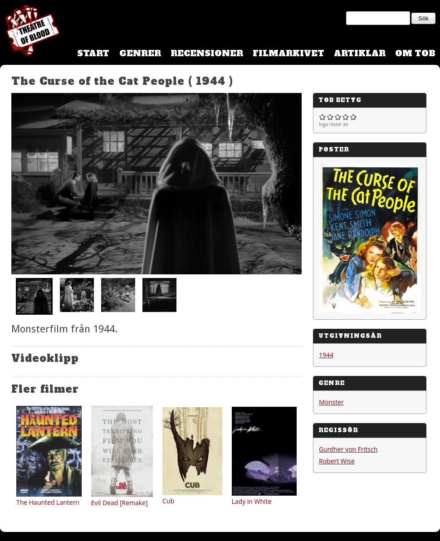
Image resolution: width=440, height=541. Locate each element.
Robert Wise (337, 461)
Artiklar (360, 53)
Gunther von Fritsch (348, 449)
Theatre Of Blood (29, 32)
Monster (331, 402)
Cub (168, 501)
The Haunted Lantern (47, 502)
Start (93, 53)
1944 (326, 355)
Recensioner (207, 53)
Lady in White (252, 501)
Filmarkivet (288, 53)
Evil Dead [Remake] (119, 502)
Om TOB (415, 53)
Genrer (140, 53)
